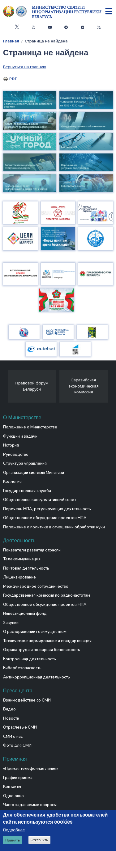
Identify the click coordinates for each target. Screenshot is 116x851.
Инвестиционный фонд (25, 613)
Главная (11, 41)
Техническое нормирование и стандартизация (47, 641)
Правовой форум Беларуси (32, 386)
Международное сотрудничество (35, 586)
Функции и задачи (20, 436)
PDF (13, 79)
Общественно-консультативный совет (39, 500)
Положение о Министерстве (30, 427)
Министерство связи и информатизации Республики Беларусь (66, 12)
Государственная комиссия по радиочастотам (46, 595)
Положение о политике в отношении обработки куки (54, 527)
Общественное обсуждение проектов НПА (45, 518)
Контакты (12, 786)
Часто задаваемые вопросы (30, 805)
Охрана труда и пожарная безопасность (41, 650)
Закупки (11, 623)
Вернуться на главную (24, 67)
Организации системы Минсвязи (33, 472)
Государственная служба (27, 491)
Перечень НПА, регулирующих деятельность (47, 509)
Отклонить (39, 840)
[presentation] (5, 388)
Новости (11, 718)
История (11, 445)
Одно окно (13, 796)
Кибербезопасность (22, 668)
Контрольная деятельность (29, 659)
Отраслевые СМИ (20, 727)
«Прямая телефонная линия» (30, 768)
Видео (9, 709)
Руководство (15, 454)
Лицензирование (19, 577)
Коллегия (12, 481)
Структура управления (25, 463)
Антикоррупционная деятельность (36, 677)
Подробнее (14, 830)
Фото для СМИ (17, 745)
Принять (12, 840)
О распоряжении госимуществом (35, 631)
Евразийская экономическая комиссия (84, 386)
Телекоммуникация (22, 559)
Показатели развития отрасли (32, 550)
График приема (17, 778)
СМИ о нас (13, 736)
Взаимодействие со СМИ (27, 700)
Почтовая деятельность (26, 568)
